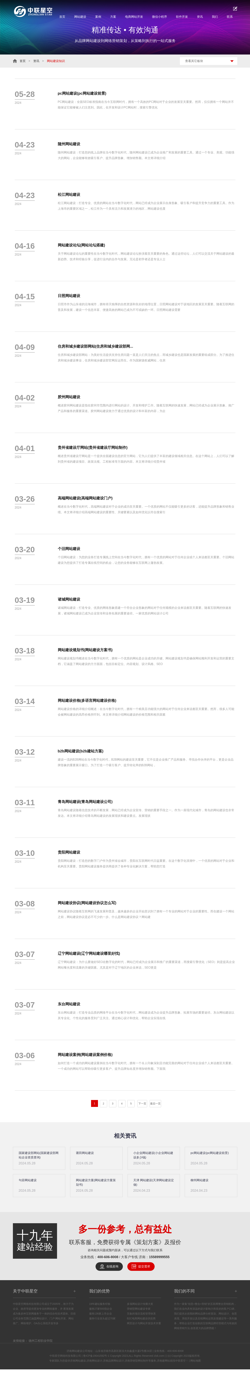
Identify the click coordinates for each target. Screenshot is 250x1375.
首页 (62, 16)
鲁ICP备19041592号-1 (96, 1355)
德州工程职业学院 (41, 1340)
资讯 (200, 16)
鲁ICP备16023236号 (13, 1372)
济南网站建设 (78, 1360)
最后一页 (155, 1103)
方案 (113, 16)
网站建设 (80, 16)
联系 (230, 16)
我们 (215, 16)
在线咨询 (112, 1266)
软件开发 (182, 16)
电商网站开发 (134, 16)
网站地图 (195, 1360)
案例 (98, 16)
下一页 (142, 1103)
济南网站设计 (94, 1360)
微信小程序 (159, 16)
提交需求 (144, 1266)
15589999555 (159, 1257)
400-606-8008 (107, 1257)
